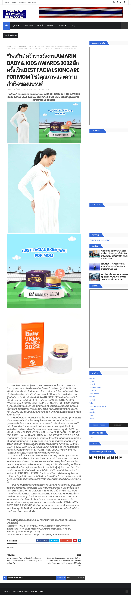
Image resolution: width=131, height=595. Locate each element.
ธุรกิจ (15, 25)
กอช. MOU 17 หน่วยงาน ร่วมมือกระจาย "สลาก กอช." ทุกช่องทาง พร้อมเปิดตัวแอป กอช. (113, 266)
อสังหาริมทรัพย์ (95, 387)
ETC (92, 438)
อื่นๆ (91, 415)
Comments (118, 425)
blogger (61, 578)
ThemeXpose (17, 591)
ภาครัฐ (73, 25)
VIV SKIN (41, 46)
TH (35, 46)
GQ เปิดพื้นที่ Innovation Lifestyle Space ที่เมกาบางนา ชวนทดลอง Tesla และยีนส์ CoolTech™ (114, 277)
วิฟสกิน (15, 46)
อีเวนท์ (40, 25)
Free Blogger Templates (33, 591)
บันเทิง (61, 25)
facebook (80, 578)
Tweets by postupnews (99, 240)
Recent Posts (99, 425)
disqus (70, 578)
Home (7, 2)
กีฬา (91, 403)
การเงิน (92, 400)
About (14, 2)
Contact (22, 2)
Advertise (32, 2)
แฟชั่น (92, 409)
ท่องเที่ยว (50, 25)
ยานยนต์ (92, 390)
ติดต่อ (91, 418)
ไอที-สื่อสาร (28, 25)
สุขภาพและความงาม (26, 46)
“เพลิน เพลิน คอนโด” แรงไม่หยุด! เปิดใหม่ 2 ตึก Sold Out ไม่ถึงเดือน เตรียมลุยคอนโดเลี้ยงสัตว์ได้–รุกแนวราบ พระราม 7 (114, 255)
